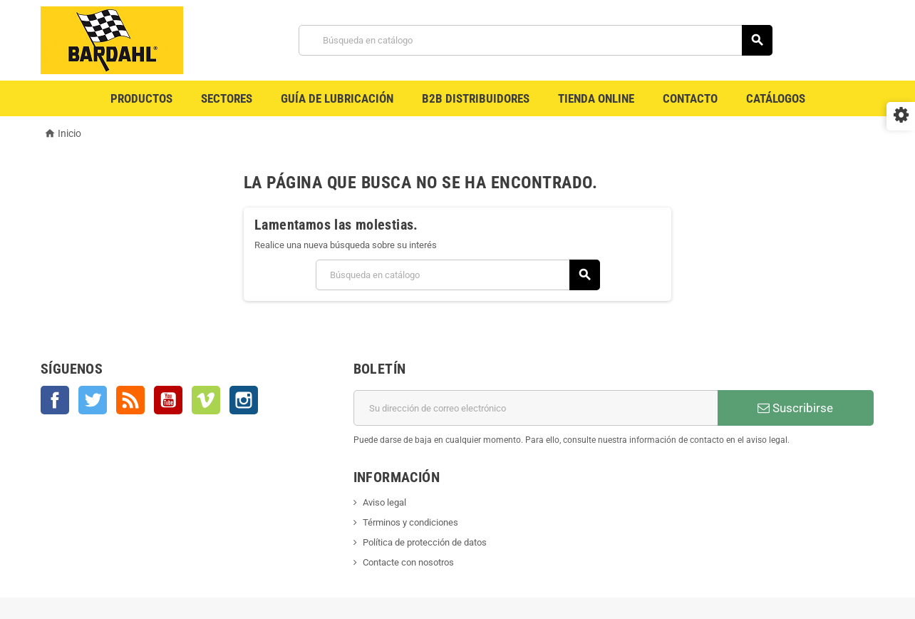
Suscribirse (795, 408)
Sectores (226, 98)
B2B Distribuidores (475, 98)
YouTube (168, 400)
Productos (141, 98)
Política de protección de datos (425, 542)
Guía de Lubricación (337, 98)
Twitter (92, 400)
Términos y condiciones (410, 522)
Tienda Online (596, 98)
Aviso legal (384, 502)
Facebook (55, 400)
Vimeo (206, 400)
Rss (130, 400)
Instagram (243, 400)
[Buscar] (535, 40)
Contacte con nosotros (408, 562)
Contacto (690, 98)
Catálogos (775, 98)
